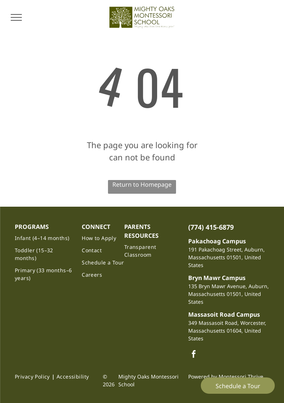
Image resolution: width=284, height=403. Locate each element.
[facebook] (193, 355)
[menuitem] (45, 238)
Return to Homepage (142, 184)
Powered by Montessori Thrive (225, 376)
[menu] (16, 17)
